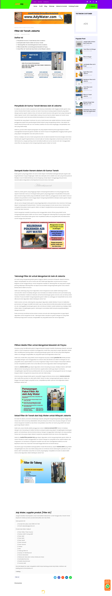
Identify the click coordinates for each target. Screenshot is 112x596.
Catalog (18, 571)
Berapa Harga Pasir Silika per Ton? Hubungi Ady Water (88, 103)
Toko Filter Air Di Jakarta (87, 87)
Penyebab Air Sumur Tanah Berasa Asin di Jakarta (31, 40)
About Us (40, 1)
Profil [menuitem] (40, 6)
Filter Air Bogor (87, 57)
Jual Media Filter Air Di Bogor (89, 65)
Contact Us (46, 1)
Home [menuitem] (35, 6)
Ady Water (16, 34)
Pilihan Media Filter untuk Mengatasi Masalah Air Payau (32, 47)
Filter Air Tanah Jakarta (87, 95)
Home (35, 1)
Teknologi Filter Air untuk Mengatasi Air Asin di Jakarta (32, 45)
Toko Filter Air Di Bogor (89, 49)
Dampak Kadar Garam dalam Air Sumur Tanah (30, 42)
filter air (21, 27)
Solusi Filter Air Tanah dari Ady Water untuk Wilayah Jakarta (33, 49)
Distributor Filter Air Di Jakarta (89, 80)
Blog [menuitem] (45, 6)
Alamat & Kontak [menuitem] (61, 6)
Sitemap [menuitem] (51, 6)
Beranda (16, 27)
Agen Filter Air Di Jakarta (87, 72)
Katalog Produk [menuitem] (73, 6)
